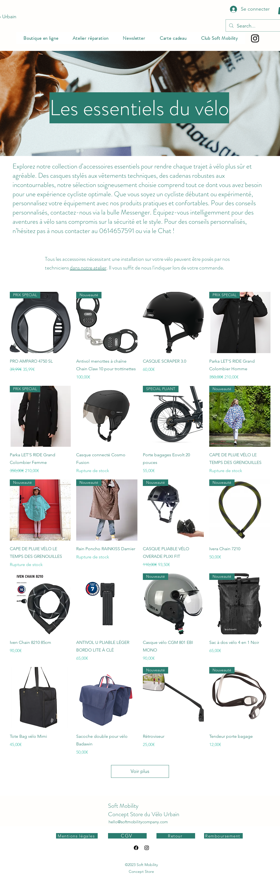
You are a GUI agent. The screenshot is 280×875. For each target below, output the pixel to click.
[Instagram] (255, 38)
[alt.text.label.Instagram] (147, 848)
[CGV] (127, 836)
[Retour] (175, 836)
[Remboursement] (223, 836)
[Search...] (256, 26)
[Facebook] (136, 848)
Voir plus (140, 771)
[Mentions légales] (77, 836)
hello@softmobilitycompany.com (138, 821)
